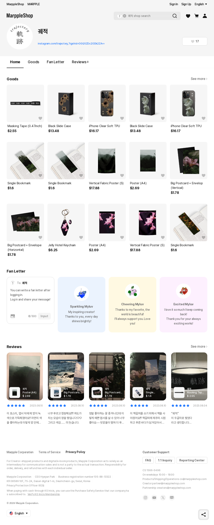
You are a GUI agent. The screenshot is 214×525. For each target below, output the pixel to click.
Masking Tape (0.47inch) (25, 126)
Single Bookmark (19, 183)
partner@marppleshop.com (168, 483)
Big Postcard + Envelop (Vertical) (187, 185)
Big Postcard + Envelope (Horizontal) (24, 247)
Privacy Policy (75, 452)
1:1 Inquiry (165, 460)
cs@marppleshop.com (193, 479)
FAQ (148, 460)
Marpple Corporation (20, 452)
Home (15, 64)
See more (199, 79)
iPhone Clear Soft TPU (104, 126)
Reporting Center (192, 460)
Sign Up (186, 4)
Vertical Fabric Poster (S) (106, 183)
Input (44, 316)
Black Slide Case (59, 126)
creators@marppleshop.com (174, 487)
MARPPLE (34, 4)
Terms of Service (49, 452)
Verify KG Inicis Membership (44, 494)
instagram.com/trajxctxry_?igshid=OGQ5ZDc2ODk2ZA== (71, 43)
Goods (33, 62)
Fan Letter (55, 62)
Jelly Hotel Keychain (62, 245)
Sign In (173, 4)
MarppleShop (15, 4)
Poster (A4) (138, 183)
